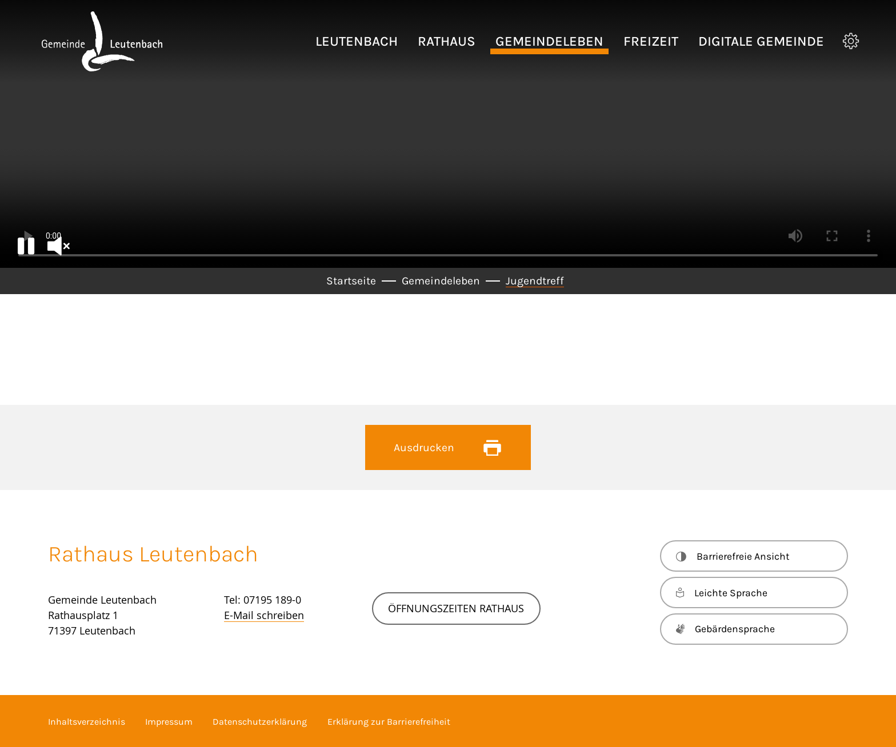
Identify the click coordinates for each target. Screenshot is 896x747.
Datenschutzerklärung (260, 721)
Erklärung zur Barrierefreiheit (388, 721)
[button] (356, 41)
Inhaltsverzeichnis (86, 721)
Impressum (169, 721)
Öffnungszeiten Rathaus (456, 608)
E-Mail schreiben (264, 615)
